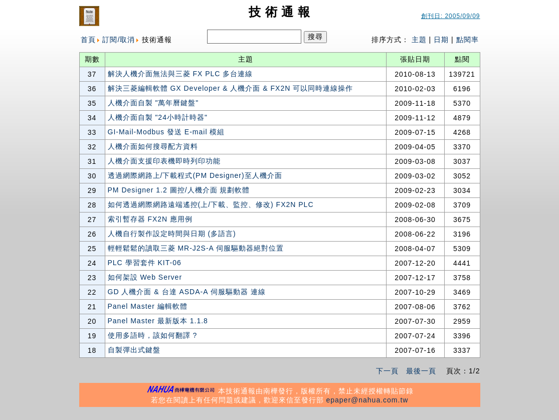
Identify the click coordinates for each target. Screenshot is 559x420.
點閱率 (467, 40)
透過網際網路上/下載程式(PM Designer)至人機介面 (195, 175)
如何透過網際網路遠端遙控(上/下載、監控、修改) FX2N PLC (211, 204)
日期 (441, 40)
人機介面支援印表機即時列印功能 (164, 161)
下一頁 (387, 371)
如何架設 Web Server (145, 277)
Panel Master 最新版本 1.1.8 (158, 321)
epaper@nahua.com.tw (367, 400)
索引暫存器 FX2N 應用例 (150, 219)
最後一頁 (421, 371)
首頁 (88, 40)
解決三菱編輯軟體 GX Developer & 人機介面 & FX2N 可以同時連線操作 (230, 88)
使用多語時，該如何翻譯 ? (153, 335)
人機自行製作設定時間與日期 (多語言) (172, 234)
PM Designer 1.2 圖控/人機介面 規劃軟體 (179, 190)
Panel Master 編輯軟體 (148, 306)
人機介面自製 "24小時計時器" (158, 117)
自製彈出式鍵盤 (134, 350)
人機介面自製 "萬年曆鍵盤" (153, 103)
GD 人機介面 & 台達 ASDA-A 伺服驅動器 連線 (187, 292)
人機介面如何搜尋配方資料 (153, 146)
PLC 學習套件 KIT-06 (144, 263)
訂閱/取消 (118, 40)
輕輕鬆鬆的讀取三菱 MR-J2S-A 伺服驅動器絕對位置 (196, 248)
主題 (419, 40)
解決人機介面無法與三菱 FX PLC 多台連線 (180, 74)
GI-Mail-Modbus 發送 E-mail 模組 (166, 132)
